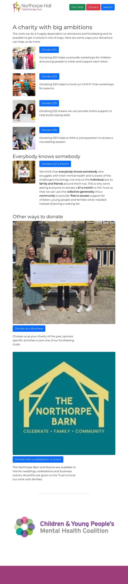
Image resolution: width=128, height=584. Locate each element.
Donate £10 (49, 49)
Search (107, 7)
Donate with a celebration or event (38, 459)
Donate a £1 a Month (55, 163)
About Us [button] (35, 17)
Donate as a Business (29, 328)
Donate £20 (49, 76)
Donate (93, 7)
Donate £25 (49, 103)
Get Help (77, 7)
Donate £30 (49, 130)
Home (18, 17)
